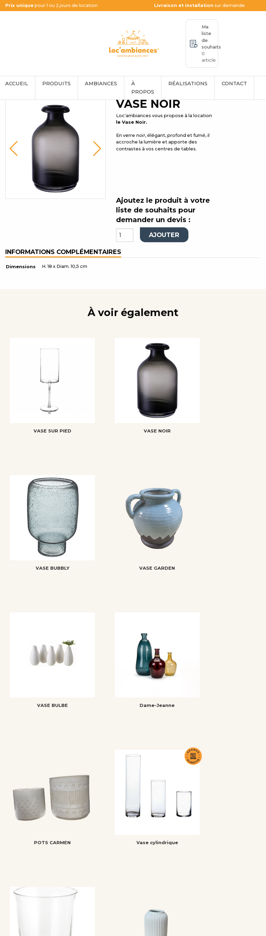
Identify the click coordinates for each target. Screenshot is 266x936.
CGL (143, 868)
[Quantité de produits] (124, 263)
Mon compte (157, 860)
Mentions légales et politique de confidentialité (96, 927)
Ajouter (164, 263)
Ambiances (101, 83)
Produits (56, 83)
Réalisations (187, 83)
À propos (142, 87)
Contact (234, 83)
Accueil (149, 828)
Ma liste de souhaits (210, 43)
